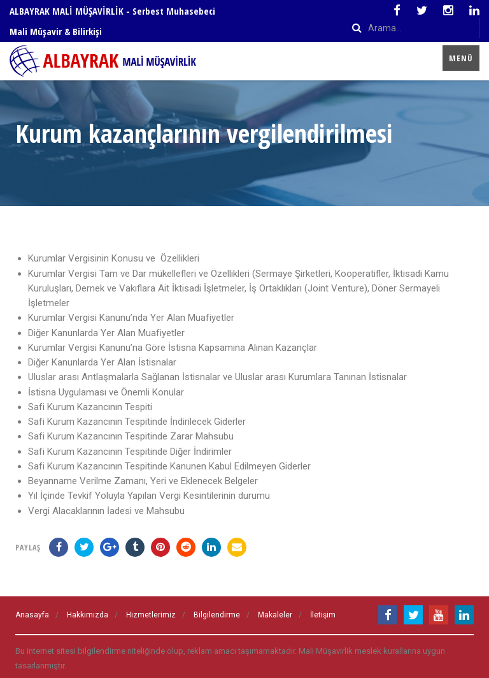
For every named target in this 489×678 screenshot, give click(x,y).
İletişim (323, 614)
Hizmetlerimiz (151, 614)
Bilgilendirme (217, 614)
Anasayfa (32, 614)
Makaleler (275, 614)
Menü (461, 58)
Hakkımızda (87, 614)
